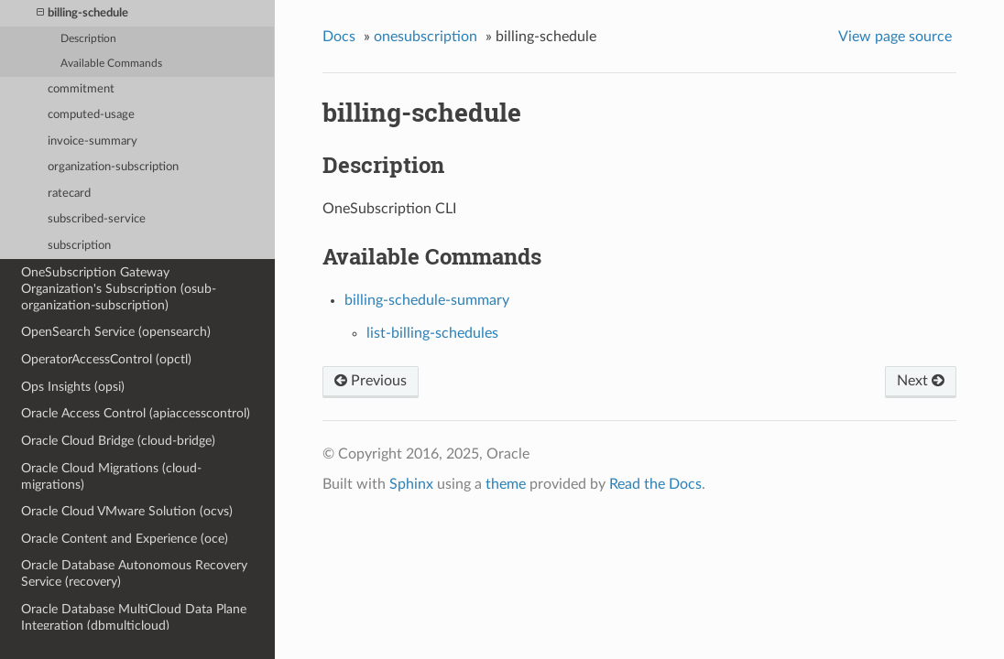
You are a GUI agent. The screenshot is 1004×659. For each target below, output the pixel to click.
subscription (79, 246)
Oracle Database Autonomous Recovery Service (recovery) (134, 573)
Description (88, 39)
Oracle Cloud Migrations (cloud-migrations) (111, 476)
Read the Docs (655, 484)
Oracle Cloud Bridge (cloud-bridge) (118, 441)
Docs (338, 36)
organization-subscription (113, 167)
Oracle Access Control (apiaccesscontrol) (135, 413)
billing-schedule (82, 13)
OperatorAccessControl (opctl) (106, 359)
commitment (81, 89)
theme (506, 484)
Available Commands (111, 64)
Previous (370, 380)
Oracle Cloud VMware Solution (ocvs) (127, 511)
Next (920, 380)
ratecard (69, 194)
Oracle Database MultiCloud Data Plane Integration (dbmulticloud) (133, 617)
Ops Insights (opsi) (73, 387)
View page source (895, 36)
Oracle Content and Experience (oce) (124, 539)
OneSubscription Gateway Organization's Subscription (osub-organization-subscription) (118, 288)
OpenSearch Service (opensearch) (116, 332)
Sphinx (411, 484)
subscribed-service (97, 219)
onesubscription (425, 36)
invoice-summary (92, 141)
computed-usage (91, 115)
